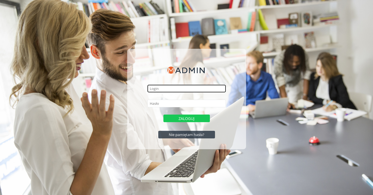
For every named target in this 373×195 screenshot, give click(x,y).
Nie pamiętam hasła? (186, 134)
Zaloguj (186, 118)
